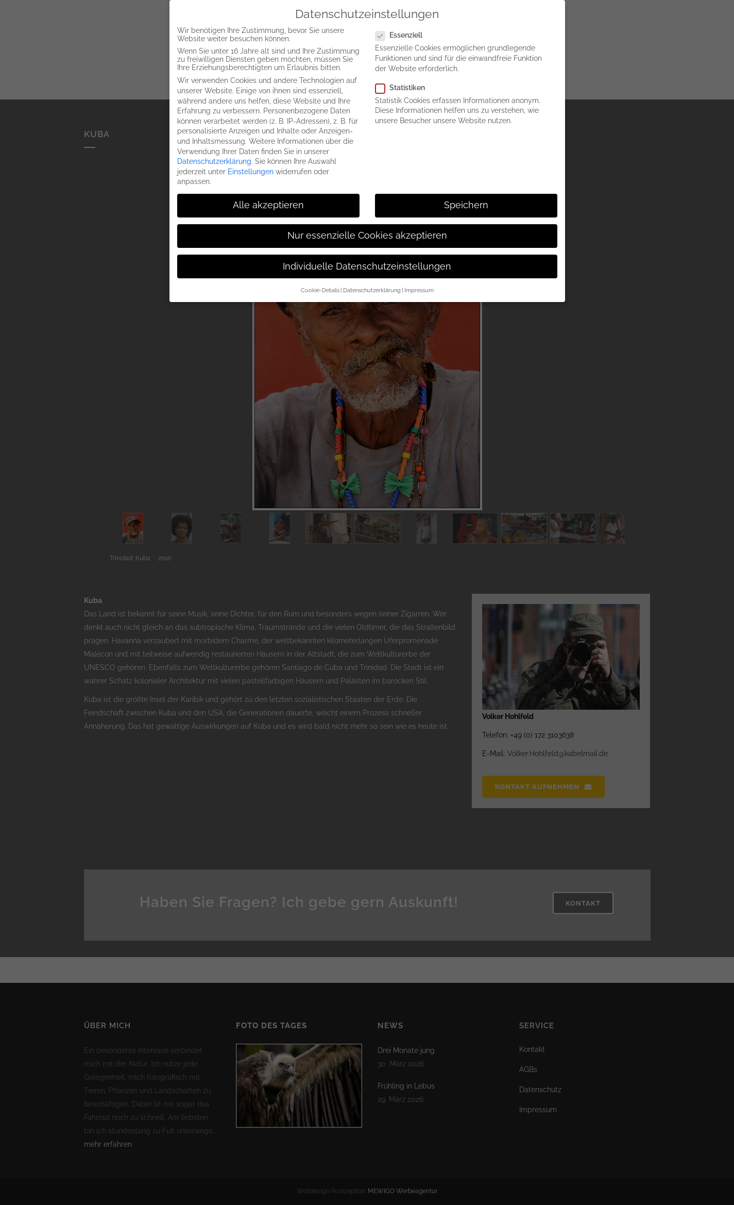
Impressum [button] (419, 290)
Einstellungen (251, 172)
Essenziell (403, 35)
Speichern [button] (466, 205)
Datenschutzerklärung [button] (372, 290)
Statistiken (404, 87)
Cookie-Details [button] (320, 290)
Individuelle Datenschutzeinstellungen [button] (367, 266)
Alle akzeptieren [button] (268, 205)
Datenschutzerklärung (214, 161)
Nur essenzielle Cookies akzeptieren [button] (367, 235)
